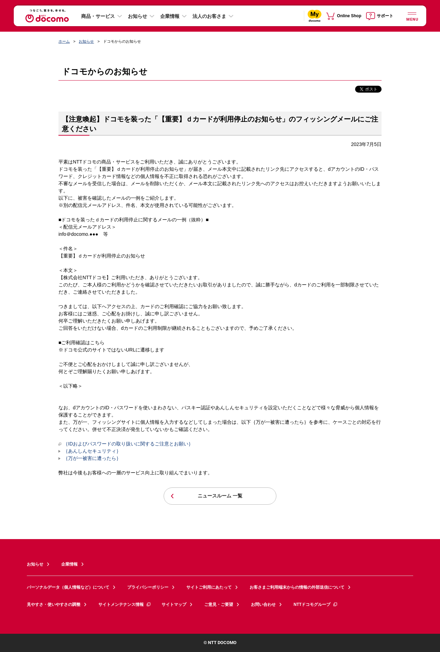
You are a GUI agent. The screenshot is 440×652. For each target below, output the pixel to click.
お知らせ (137, 16)
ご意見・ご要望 (218, 604)
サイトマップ (174, 604)
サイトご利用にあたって (209, 587)
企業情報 (169, 16)
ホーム (64, 41)
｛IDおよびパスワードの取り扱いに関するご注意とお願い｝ (125, 444)
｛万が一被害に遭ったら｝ (92, 458)
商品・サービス (98, 16)
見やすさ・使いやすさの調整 (53, 604)
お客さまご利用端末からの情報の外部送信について (297, 587)
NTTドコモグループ (316, 604)
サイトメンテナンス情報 (124, 604)
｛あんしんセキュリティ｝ (92, 451)
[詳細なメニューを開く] (412, 15)
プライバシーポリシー (147, 587)
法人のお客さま (209, 16)
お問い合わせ (263, 604)
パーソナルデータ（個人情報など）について (68, 587)
